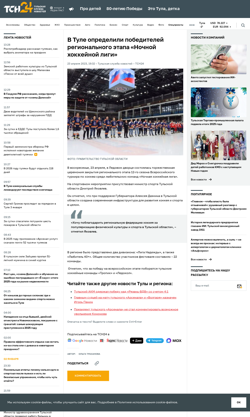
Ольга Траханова (89, 354)
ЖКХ (57, 25)
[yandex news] (113, 340)
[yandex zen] (136, 341)
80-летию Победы (124, 9)
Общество (29, 25)
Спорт (125, 25)
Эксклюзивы (13, 25)
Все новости (199, 179)
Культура (138, 25)
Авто (87, 25)
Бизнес (113, 25)
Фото (161, 25)
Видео (150, 25)
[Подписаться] (239, 285)
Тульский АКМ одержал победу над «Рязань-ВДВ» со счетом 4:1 (121, 291)
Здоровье (45, 25)
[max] (173, 340)
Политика (100, 25)
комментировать (88, 376)
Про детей (90, 9)
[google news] (82, 341)
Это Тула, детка (164, 9)
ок (239, 402)
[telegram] (155, 340)
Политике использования (136, 402)
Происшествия (72, 25)
